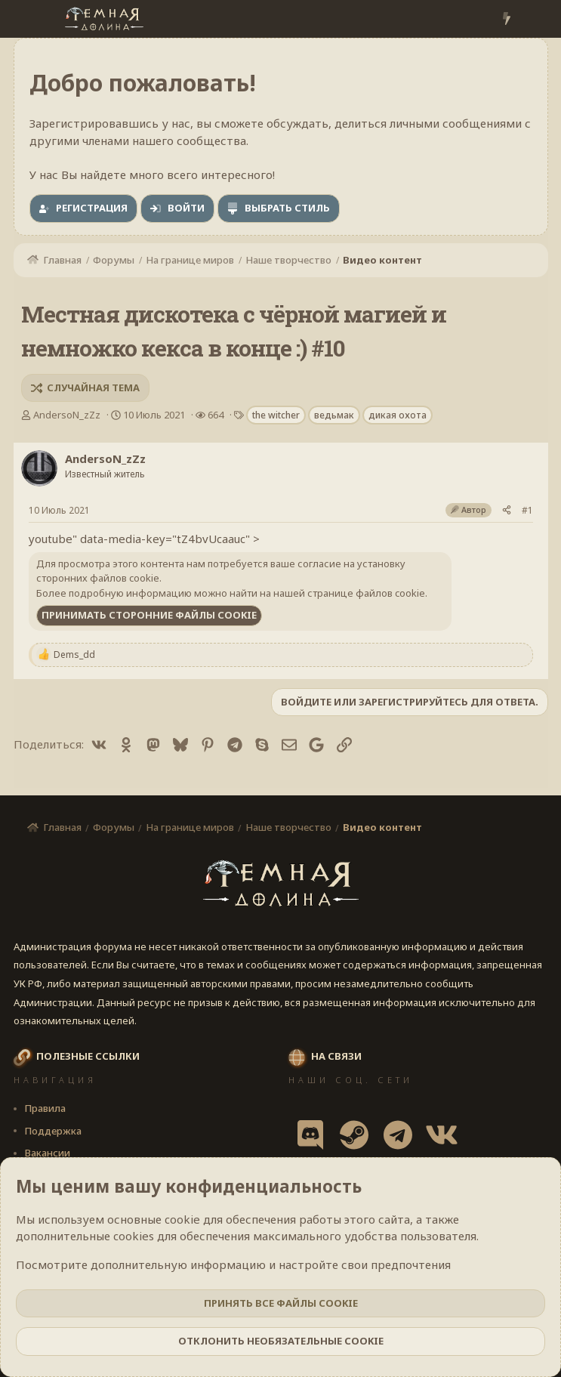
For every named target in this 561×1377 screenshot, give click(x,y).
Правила (45, 1108)
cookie (182, 1219)
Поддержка (53, 1131)
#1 (527, 510)
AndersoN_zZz (66, 414)
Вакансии (47, 1152)
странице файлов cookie (366, 593)
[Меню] (27, 19)
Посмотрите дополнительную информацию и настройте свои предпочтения (233, 1264)
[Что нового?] (506, 19)
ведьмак (334, 415)
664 (215, 414)
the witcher (276, 415)
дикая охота (397, 415)
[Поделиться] (506, 511)
